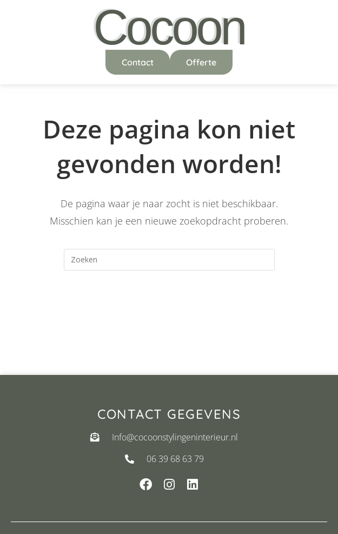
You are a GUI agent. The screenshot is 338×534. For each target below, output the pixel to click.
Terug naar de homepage (169, 314)
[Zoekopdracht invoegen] (169, 260)
